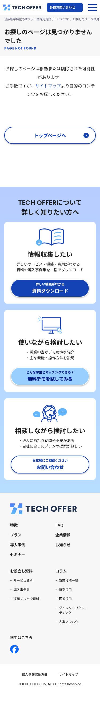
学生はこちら (21, 637)
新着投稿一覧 (68, 580)
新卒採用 (65, 589)
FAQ (59, 525)
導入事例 (17, 545)
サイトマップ (48, 86)
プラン (15, 535)
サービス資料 (23, 580)
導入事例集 (22, 589)
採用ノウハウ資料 (26, 599)
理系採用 (65, 599)
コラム (61, 571)
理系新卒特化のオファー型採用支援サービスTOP (36, 19)
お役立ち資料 (21, 571)
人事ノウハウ (68, 622)
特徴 (14, 525)
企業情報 (62, 535)
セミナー (17, 554)
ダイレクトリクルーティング (73, 610)
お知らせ (62, 545)
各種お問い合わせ (62, 7)
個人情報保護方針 (34, 674)
